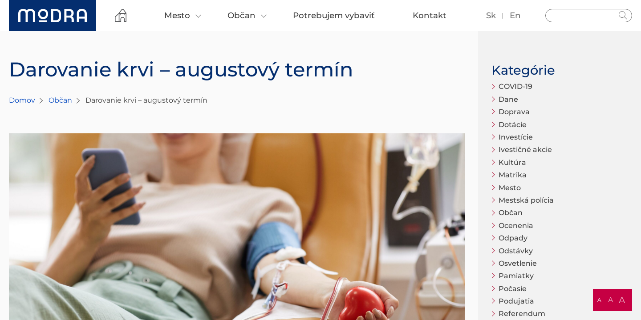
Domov (22, 100)
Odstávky (516, 251)
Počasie (513, 288)
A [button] (599, 299)
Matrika (513, 175)
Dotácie (513, 124)
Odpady (513, 238)
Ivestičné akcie (525, 149)
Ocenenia (516, 225)
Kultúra (512, 162)
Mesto (510, 188)
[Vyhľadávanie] (588, 15)
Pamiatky (516, 276)
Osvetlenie (518, 263)
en (515, 15)
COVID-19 (515, 86)
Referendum (522, 313)
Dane (508, 99)
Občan (60, 100)
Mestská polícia (526, 200)
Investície (516, 137)
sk (491, 15)
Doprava (514, 112)
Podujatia (516, 301)
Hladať (623, 15)
